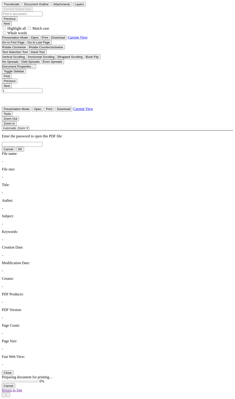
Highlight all (16, 28)
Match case (40, 28)
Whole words (17, 33)
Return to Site (12, 390)
